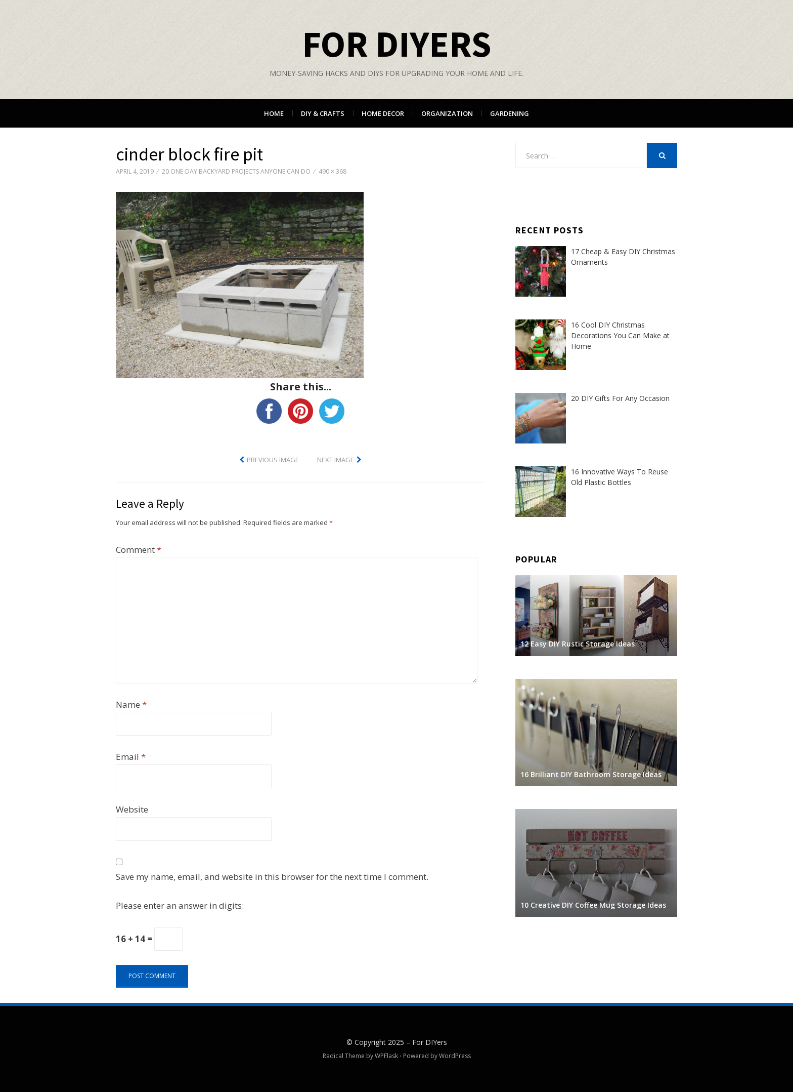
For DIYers (396, 44)
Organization (447, 113)
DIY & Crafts (322, 113)
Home (274, 113)
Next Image (335, 459)
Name (131, 704)
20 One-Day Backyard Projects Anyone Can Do (236, 171)
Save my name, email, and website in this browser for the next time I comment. (272, 876)
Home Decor (383, 113)
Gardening (509, 113)
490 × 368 (332, 171)
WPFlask (386, 1055)
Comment (138, 549)
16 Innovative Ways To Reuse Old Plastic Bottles (619, 477)
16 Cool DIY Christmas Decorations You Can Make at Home (620, 335)
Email (131, 756)
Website (132, 809)
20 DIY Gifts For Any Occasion (620, 398)
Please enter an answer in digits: (180, 905)
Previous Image (273, 459)
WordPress (455, 1055)
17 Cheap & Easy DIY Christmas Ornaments (623, 257)
